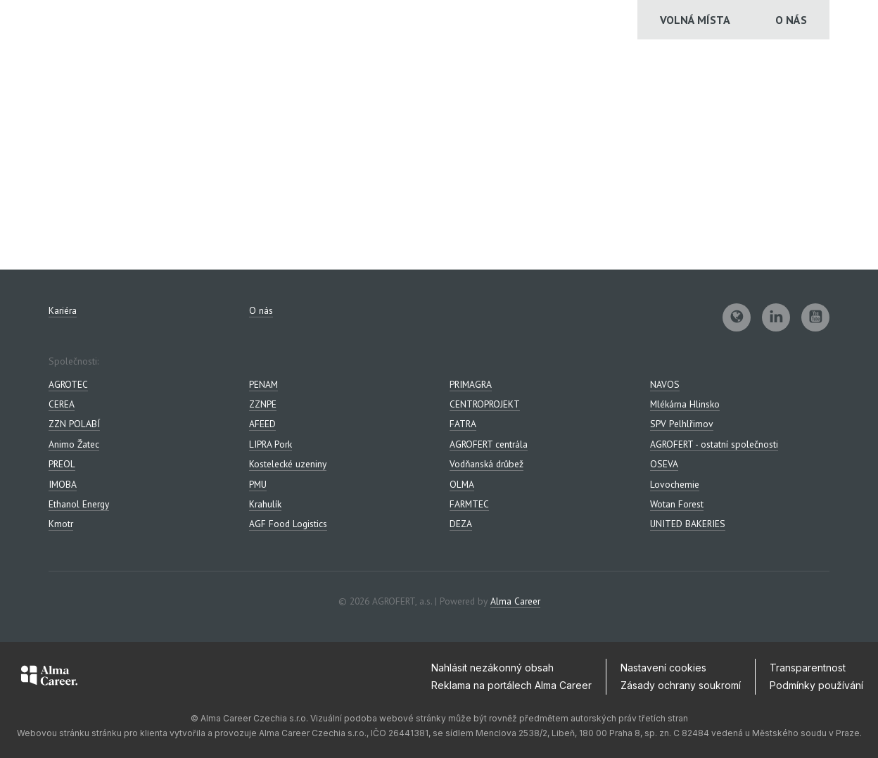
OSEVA (664, 463)
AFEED (262, 423)
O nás (791, 20)
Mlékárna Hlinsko (685, 404)
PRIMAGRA (471, 384)
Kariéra (63, 310)
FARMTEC (469, 504)
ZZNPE (262, 404)
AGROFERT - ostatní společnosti (714, 444)
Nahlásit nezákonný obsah (492, 668)
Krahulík (265, 504)
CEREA (62, 404)
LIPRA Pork (270, 444)
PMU (258, 484)
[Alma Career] (49, 678)
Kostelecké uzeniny (287, 463)
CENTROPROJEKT (485, 404)
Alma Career (515, 601)
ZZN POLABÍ (74, 423)
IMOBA (63, 484)
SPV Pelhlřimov (681, 423)
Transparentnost (808, 668)
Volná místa (695, 20)
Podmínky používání (816, 685)
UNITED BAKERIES (687, 523)
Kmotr (61, 523)
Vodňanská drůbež (486, 463)
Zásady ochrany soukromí (681, 685)
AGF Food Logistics (288, 523)
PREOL (62, 463)
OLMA (462, 484)
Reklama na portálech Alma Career (511, 685)
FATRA (463, 423)
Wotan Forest (677, 504)
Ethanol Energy (79, 504)
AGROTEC (68, 384)
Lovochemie (674, 484)
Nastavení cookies (663, 668)
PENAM (263, 384)
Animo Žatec (74, 444)
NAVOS (665, 384)
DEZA (461, 523)
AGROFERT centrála (489, 444)
